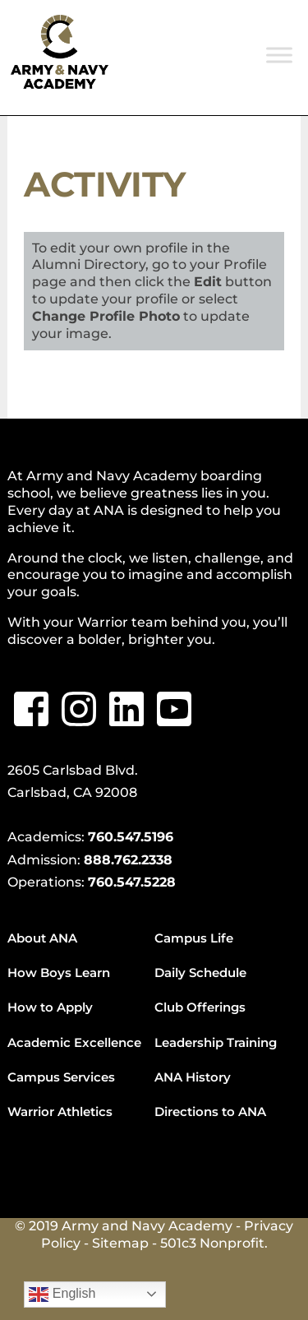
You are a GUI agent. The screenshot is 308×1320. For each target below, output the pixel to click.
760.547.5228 (132, 882)
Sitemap (120, 1243)
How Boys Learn (58, 972)
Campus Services (61, 1077)
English (62, 1294)
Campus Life (193, 938)
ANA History (192, 1077)
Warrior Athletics (60, 1111)
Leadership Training (215, 1042)
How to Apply (50, 1007)
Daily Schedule (200, 972)
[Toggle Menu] (279, 55)
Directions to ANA (210, 1111)
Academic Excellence (74, 1042)
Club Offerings (200, 1007)
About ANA (42, 938)
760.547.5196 (130, 837)
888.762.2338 (128, 860)
